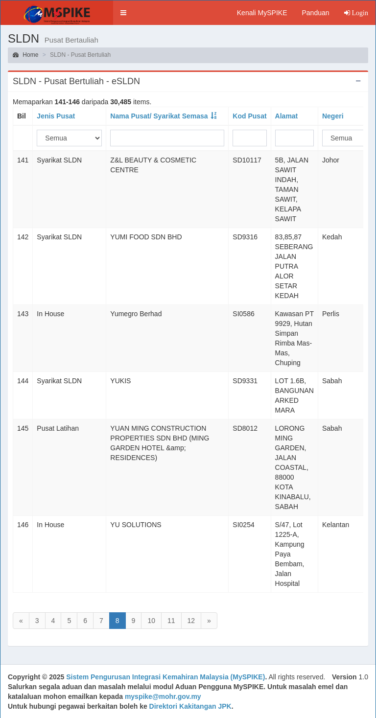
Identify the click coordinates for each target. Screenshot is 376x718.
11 (171, 621)
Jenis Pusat (56, 116)
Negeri (333, 116)
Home (25, 54)
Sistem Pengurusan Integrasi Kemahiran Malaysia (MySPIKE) (165, 677)
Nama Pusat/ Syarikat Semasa (159, 116)
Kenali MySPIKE (262, 13)
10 (151, 621)
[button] (123, 12)
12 (191, 621)
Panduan (315, 13)
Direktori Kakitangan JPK (190, 706)
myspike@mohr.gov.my (163, 696)
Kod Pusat (249, 116)
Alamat (286, 116)
